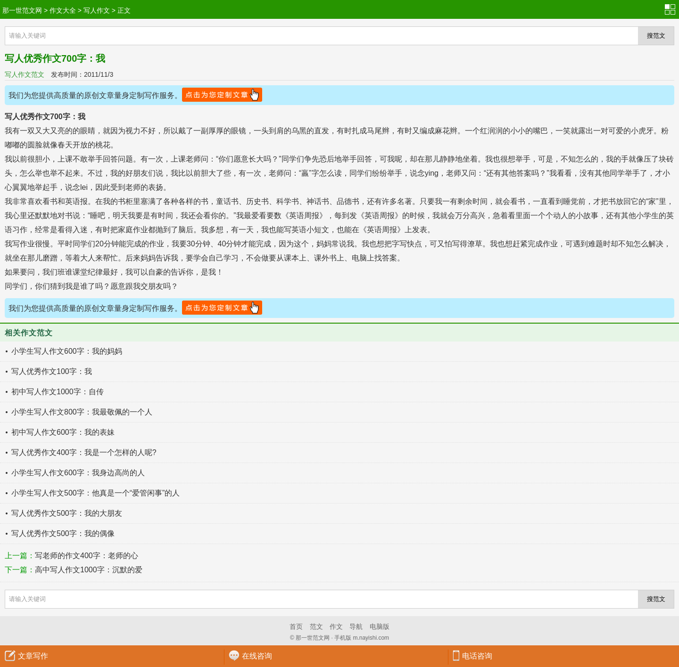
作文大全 (63, 10)
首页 (296, 626)
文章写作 (33, 656)
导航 (356, 626)
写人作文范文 (24, 74)
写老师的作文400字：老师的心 (86, 556)
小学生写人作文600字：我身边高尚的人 (78, 473)
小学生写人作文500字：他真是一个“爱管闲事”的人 (95, 493)
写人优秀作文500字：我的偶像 (63, 533)
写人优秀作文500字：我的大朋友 (66, 513)
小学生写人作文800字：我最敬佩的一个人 (81, 412)
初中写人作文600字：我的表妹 (63, 432)
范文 (316, 626)
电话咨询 (477, 656)
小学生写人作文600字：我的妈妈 (66, 351)
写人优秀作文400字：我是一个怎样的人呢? (84, 452)
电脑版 (379, 626)
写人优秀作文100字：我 (51, 371)
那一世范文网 (22, 10)
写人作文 (96, 10)
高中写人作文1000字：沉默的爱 (88, 570)
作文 (336, 626)
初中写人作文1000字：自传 (57, 392)
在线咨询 (257, 656)
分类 (672, 9)
